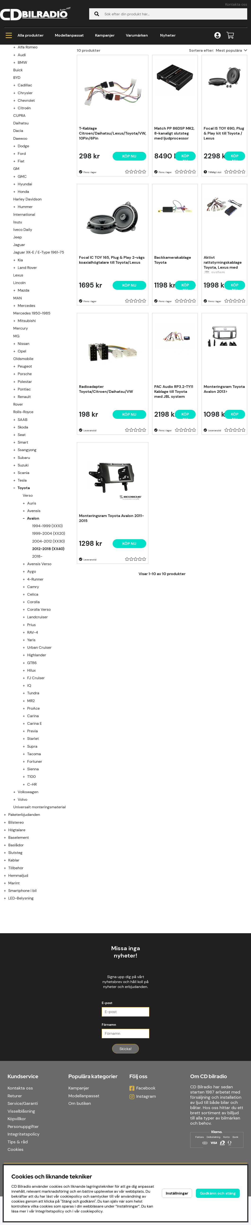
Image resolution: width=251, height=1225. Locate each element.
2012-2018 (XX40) (115, 64)
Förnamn (109, 1053)
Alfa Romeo (27, 104)
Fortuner (34, 818)
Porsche (25, 430)
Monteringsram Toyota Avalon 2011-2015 (111, 575)
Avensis (33, 567)
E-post (107, 1031)
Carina (33, 773)
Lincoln (19, 339)
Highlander (36, 712)
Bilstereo (16, 879)
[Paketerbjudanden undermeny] (7, 871)
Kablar (13, 917)
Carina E (34, 780)
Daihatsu (21, 180)
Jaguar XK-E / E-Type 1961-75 (38, 309)
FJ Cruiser (36, 735)
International (24, 271)
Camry (33, 643)
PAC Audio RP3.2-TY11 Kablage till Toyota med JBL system (173, 448)
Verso (28, 552)
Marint (14, 940)
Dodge (23, 203)
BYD (16, 134)
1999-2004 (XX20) (48, 590)
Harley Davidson (27, 256)
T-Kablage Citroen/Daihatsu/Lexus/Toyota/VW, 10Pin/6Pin (112, 190)
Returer (15, 1124)
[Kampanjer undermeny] (7, 89)
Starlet (33, 795)
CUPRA (19, 172)
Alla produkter (25, 35)
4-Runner (35, 636)
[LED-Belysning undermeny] (7, 955)
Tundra (33, 750)
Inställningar (177, 1193)
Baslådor (16, 902)
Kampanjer (104, 35)
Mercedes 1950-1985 (31, 370)
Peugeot (25, 423)
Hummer (25, 263)
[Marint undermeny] (7, 940)
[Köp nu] (129, 213)
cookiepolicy (91, 1211)
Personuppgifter (23, 1155)
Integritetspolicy (24, 1162)
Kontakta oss (236, 4)
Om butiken (79, 1132)
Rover (18, 461)
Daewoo (20, 195)
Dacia (18, 187)
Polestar (25, 438)
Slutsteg (15, 909)
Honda (23, 248)
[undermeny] (17, 104)
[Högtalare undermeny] (7, 887)
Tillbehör (15, 925)
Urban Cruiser (39, 704)
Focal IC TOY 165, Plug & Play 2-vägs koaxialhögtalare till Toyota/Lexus (112, 317)
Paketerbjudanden (24, 871)
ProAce (33, 765)
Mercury (20, 385)
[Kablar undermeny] (7, 917)
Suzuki (23, 522)
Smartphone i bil (22, 947)
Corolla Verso (39, 666)
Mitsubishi (27, 377)
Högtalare (16, 887)
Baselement (18, 894)
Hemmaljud (18, 932)
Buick (18, 127)
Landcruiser (37, 674)
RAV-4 (32, 689)
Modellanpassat (69, 35)
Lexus (18, 332)
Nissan (23, 400)
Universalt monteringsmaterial (39, 864)
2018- (37, 613)
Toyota (64, 64)
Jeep (17, 294)
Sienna (33, 826)
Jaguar (19, 301)
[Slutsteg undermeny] (7, 909)
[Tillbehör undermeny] (7, 925)
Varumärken (137, 35)
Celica (32, 651)
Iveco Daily (22, 286)
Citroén (24, 165)
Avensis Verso (39, 621)
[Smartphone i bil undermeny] (7, 947)
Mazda (23, 347)
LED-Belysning (21, 955)
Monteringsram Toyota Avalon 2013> (224, 446)
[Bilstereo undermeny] (7, 879)
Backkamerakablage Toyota (172, 317)
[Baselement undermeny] (7, 894)
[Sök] (168, 14)
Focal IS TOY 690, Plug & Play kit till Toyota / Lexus (224, 190)
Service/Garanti (23, 1132)
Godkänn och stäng (218, 1193)
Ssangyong (27, 506)
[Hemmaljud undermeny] (7, 932)
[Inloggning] (217, 35)
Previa (32, 788)
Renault (24, 453)
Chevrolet (26, 157)
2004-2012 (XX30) (48, 598)
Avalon (84, 64)
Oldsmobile (23, 415)
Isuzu (17, 279)
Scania (23, 529)
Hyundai (25, 241)
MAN (17, 355)
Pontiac (24, 446)
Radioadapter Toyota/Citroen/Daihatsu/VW (106, 446)
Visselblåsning (21, 1139)
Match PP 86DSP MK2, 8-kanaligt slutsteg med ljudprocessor (174, 190)
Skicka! (125, 1077)
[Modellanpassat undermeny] (7, 96)
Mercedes (26, 362)
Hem (8, 64)
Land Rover (27, 324)
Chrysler (25, 150)
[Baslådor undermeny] (7, 902)
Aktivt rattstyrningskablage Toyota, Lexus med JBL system (223, 321)
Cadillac (25, 142)
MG (16, 393)
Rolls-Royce (23, 468)
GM (16, 225)
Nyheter (168, 35)
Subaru (24, 514)
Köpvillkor (17, 1147)
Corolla (33, 659)
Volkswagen (28, 849)
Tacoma (34, 811)
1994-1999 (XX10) (47, 583)
